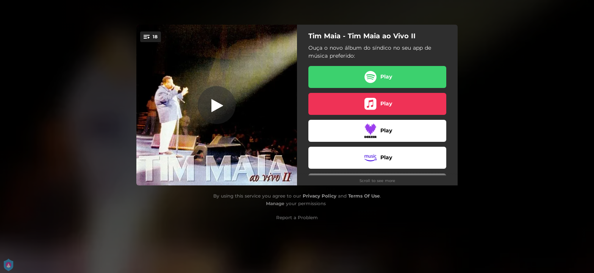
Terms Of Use (364, 196)
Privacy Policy (319, 196)
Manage (275, 203)
